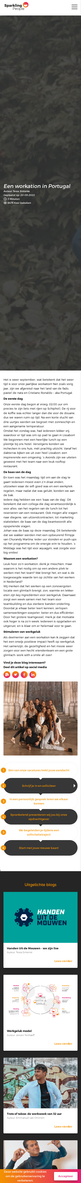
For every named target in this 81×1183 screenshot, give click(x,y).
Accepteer (65, 1176)
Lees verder (63, 961)
